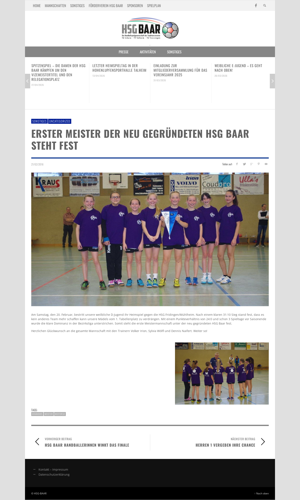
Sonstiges (39, 121)
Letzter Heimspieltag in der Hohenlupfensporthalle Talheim (119, 68)
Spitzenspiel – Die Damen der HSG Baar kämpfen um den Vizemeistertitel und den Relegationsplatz (58, 72)
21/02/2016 (37, 164)
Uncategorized (59, 121)
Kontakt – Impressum (53, 469)
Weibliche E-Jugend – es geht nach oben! (238, 68)
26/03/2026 (221, 75)
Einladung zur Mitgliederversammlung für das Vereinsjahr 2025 (180, 70)
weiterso (60, 414)
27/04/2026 (37, 84)
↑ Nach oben (261, 493)
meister (49, 414)
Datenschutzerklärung (54, 474)
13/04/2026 (98, 75)
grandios (37, 414)
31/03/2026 (160, 80)
